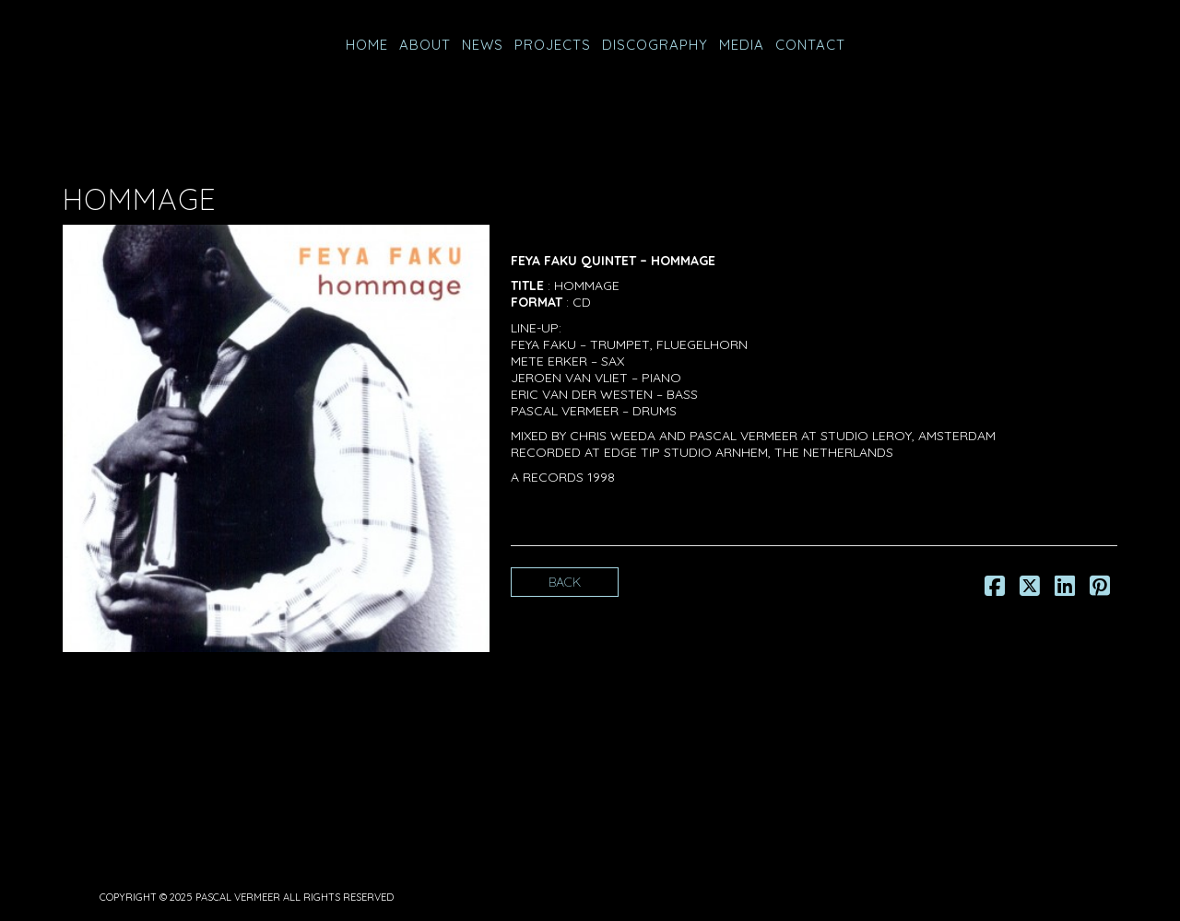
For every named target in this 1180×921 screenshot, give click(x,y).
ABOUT (425, 44)
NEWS (482, 44)
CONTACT (810, 44)
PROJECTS (552, 44)
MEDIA (741, 44)
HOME (367, 44)
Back (565, 582)
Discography (655, 44)
